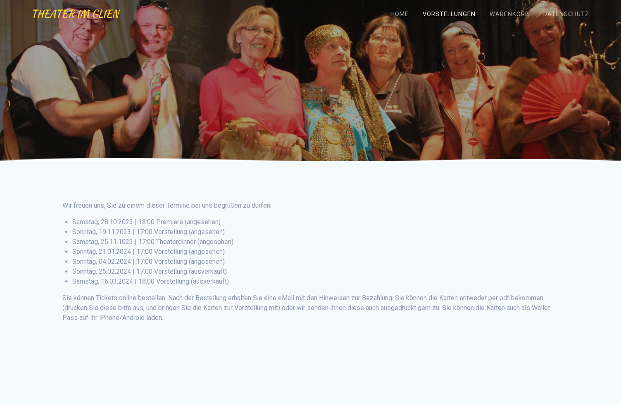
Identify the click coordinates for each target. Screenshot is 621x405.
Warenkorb (509, 14)
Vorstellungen (449, 14)
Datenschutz (566, 14)
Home (399, 14)
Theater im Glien (75, 14)
